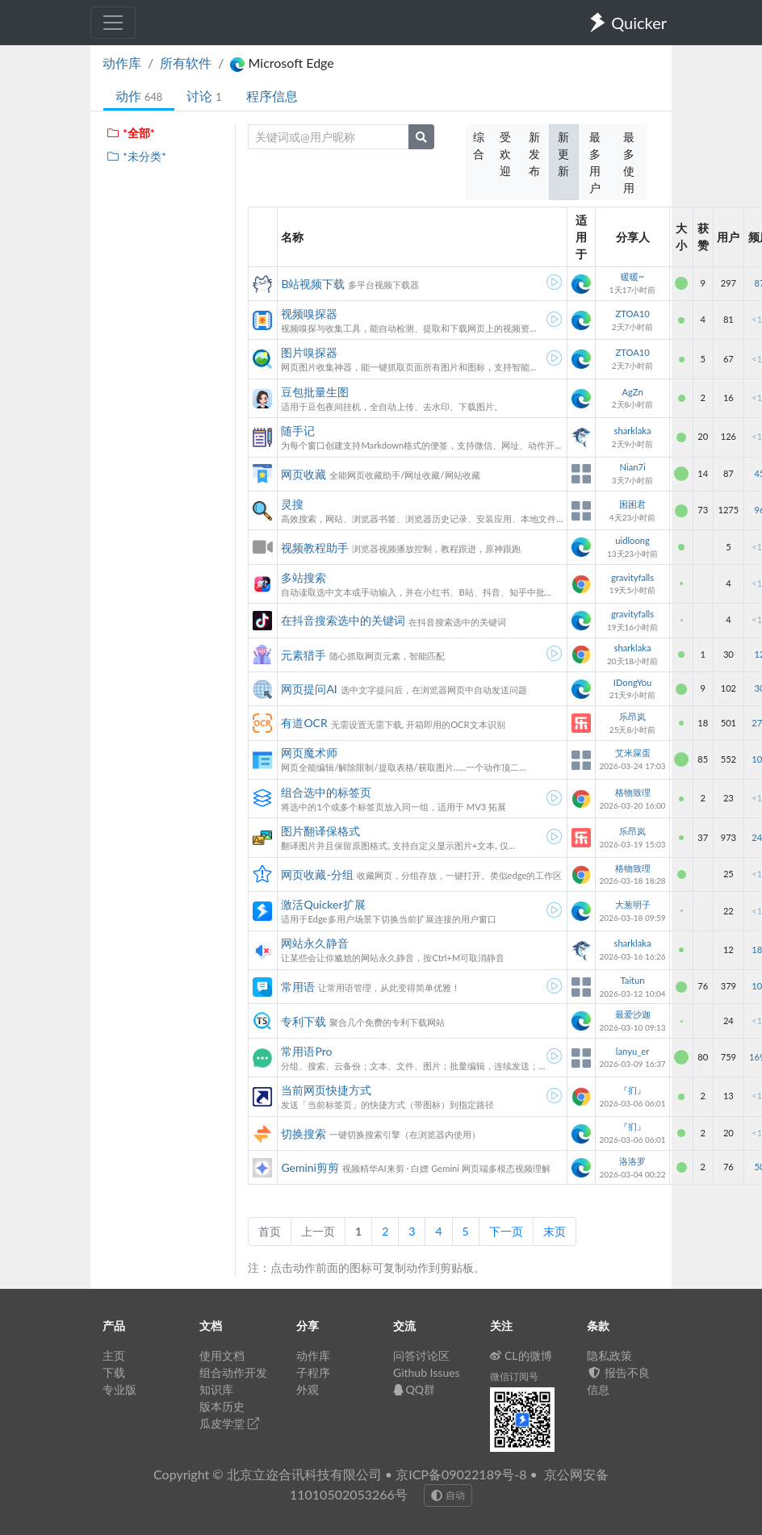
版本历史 (222, 1406)
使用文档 (222, 1355)
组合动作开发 (233, 1372)
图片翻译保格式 (320, 831)
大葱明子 (633, 904)
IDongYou (632, 682)
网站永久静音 (315, 943)
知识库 (216, 1389)
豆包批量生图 (315, 392)
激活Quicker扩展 (323, 904)
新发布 (534, 154)
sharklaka (632, 430)
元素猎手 (303, 655)
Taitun (633, 980)
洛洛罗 (632, 1161)
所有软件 (185, 62)
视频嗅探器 (309, 313)
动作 (138, 95)
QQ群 (414, 1389)
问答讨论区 (421, 1355)
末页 (554, 1231)
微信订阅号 (514, 1376)
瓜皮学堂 (229, 1423)
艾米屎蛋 (633, 752)
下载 (114, 1372)
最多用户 (595, 162)
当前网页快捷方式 (326, 1090)
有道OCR (304, 723)
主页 (114, 1355)
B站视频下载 (313, 284)
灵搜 (292, 504)
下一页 (506, 1231)
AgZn (632, 392)
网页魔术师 (309, 752)
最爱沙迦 (633, 1014)
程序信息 (272, 95)
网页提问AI (309, 689)
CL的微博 (521, 1355)
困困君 (632, 504)
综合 (478, 145)
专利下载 (303, 1021)
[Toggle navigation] (113, 22)
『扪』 (632, 1090)
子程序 (313, 1372)
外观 (307, 1389)
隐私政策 (609, 1355)
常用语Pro (306, 1051)
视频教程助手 (315, 547)
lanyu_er (632, 1051)
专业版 (119, 1389)
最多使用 (628, 162)
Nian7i (632, 467)
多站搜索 (303, 577)
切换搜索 (303, 1133)
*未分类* (136, 156)
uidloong (632, 540)
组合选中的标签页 (326, 792)
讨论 (203, 95)
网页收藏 (303, 474)
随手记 (298, 430)
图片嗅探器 (309, 352)
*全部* (130, 133)
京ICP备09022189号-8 (461, 1474)
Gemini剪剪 (310, 1167)
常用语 (298, 986)
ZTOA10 (632, 313)
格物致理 (633, 792)
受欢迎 (505, 154)
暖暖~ (632, 276)
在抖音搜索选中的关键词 (343, 620)
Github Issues (426, 1372)
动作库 (122, 62)
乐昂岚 (632, 716)
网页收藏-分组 (317, 874)
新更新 (563, 154)
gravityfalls (632, 577)
